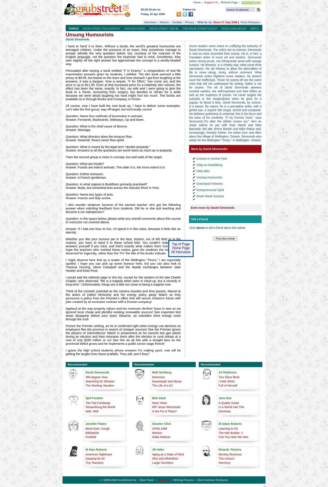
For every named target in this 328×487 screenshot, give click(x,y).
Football (91, 437)
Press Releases (250, 22)
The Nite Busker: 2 (231, 432)
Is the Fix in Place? (164, 411)
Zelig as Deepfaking (209, 165)
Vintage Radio (134, 28)
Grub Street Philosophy (101, 28)
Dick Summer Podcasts (212, 480)
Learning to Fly (228, 428)
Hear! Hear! (159, 403)
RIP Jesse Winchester (166, 407)
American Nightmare (99, 454)
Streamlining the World (100, 407)
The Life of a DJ (162, 385)
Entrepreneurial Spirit (210, 190)
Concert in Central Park (211, 158)
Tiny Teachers (95, 462)
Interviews (150, 22)
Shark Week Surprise (210, 196)
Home (197, 2)
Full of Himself (228, 385)
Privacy (189, 22)
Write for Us (204, 22)
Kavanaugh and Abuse (167, 381)
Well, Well (92, 411)
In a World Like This (231, 407)
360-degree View (97, 377)
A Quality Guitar (229, 403)
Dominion (225, 411)
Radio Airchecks (233, 28)
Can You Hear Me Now (233, 437)
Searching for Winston (100, 381)
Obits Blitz (203, 171)
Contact (177, 22)
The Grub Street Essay (199, 28)
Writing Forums (184, 480)
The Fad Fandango (98, 403)
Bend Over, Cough (98, 428)
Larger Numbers (162, 462)
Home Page (181, 248)
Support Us (211, 2)
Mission (164, 22)
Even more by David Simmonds (212, 207)
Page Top (164, 480)
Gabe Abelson (161, 437)
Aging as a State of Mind (168, 454)
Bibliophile (92, 432)
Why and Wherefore (165, 458)
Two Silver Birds (229, 377)
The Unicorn (226, 458)
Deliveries (158, 377)
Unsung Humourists (209, 177)
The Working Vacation (100, 385)
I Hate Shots (227, 381)
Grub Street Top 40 (163, 28)
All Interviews (181, 252)
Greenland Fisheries (209, 183)
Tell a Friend (199, 219)
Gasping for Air (95, 458)
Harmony (225, 462)
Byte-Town (147, 480)
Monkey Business (230, 454)
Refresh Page (229, 2)
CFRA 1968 (159, 428)
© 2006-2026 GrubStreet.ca (118, 480)
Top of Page (181, 244)
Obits (254, 28)
